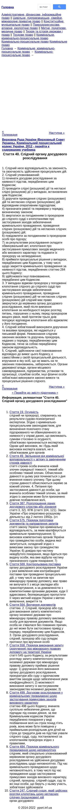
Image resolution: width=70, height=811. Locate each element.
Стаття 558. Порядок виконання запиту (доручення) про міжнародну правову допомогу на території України (36, 649)
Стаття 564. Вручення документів (33, 604)
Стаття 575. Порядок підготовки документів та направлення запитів (34, 522)
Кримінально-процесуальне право (25, 41)
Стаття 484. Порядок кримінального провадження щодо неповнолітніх (34, 748)
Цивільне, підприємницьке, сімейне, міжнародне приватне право (32, 19)
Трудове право (23, 34)
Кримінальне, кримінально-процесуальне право (28, 36)
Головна (7, 48)
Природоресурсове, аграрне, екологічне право (30, 26)
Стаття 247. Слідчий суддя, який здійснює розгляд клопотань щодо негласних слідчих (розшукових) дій (39, 794)
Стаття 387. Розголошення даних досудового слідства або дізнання (33, 505)
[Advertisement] (35, 92)
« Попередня (9, 133)
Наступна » (57, 132)
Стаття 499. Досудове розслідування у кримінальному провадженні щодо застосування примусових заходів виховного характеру (36, 697)
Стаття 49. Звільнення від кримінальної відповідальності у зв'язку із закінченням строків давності (38, 459)
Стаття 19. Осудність (24, 412)
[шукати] (44, 7)
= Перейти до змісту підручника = (35, 392)
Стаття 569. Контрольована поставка (35, 564)
